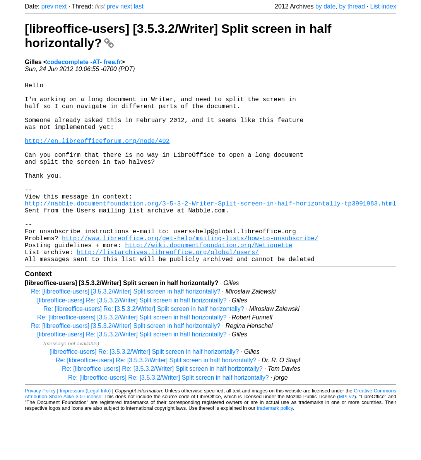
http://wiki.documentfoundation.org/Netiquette (208, 282)
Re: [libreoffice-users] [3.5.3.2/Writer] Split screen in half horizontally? (125, 331)
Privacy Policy (40, 431)
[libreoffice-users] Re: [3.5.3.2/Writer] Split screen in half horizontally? (131, 340)
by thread (352, 6)
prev (47, 6)
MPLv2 (346, 437)
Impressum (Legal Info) (85, 431)
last (139, 6)
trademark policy (275, 448)
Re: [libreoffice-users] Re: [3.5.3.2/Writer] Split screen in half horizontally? (143, 349)
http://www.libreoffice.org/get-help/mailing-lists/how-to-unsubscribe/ (190, 273)
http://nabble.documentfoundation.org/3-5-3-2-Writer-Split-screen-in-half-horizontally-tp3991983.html (210, 231)
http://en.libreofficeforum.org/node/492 (97, 154)
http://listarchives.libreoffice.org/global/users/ (167, 290)
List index (383, 6)
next (61, 6)
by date (325, 6)
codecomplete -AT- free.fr (84, 62)
